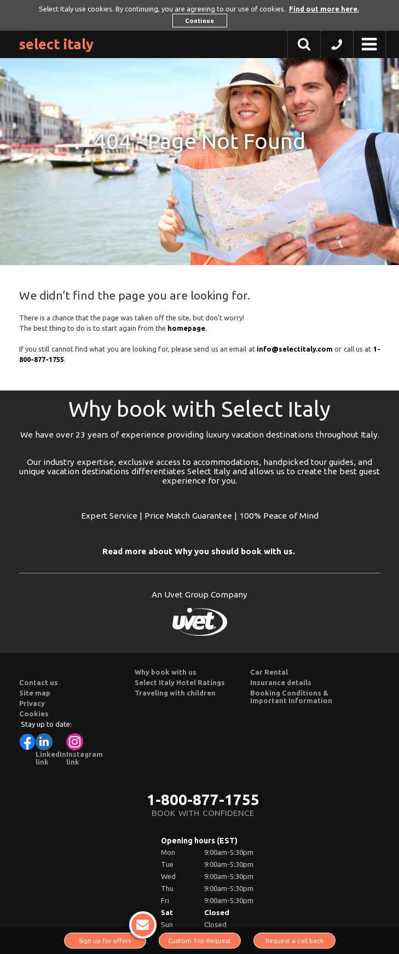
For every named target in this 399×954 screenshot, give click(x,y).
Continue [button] (199, 20)
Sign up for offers (112, 938)
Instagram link (84, 749)
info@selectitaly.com (295, 349)
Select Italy (56, 44)
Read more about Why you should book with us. (198, 551)
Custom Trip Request (199, 940)
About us (35, 672)
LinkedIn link (51, 749)
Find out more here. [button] (324, 9)
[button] (337, 47)
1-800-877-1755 (203, 799)
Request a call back (294, 940)
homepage (186, 328)
